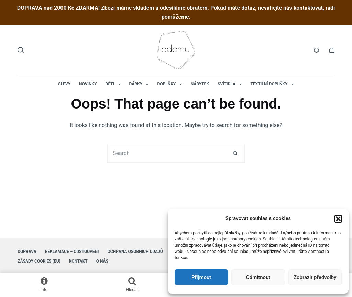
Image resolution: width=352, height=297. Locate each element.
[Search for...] (166, 153)
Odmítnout (258, 277)
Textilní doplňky (273, 84)
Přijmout (201, 277)
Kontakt (78, 261)
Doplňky (171, 84)
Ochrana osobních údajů (135, 251)
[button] (338, 218)
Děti (114, 84)
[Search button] (235, 153)
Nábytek (200, 84)
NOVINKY (88, 84)
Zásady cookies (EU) (39, 261)
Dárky (140, 84)
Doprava (27, 251)
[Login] (316, 50)
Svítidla (231, 84)
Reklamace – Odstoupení (72, 251)
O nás (102, 261)
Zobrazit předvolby (315, 277)
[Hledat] (21, 50)
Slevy (64, 84)
